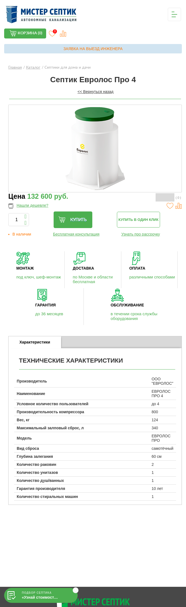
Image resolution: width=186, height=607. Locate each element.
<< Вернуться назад (96, 91)
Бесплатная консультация (76, 234)
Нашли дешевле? (32, 205)
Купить (72, 219)
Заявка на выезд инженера (92, 49)
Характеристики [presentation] (34, 342)
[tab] (35, 342)
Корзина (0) (30, 33)
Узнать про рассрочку (140, 234)
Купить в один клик (139, 220)
